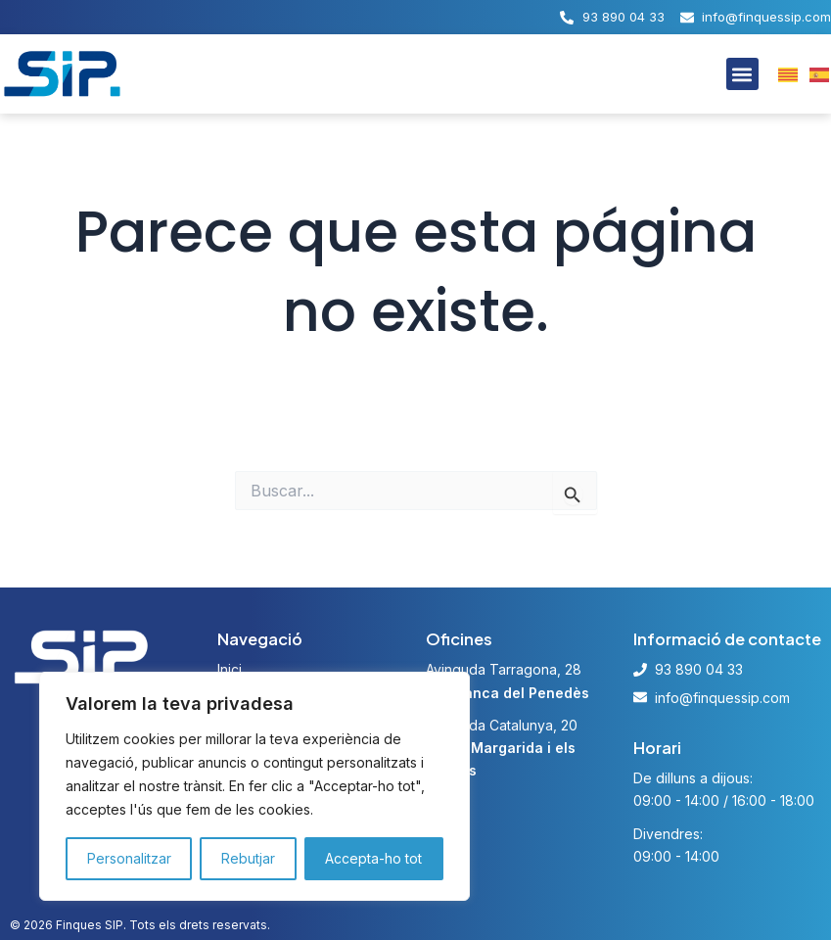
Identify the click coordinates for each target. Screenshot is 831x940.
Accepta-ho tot (376, 859)
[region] (254, 786)
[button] (742, 74)
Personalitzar (129, 859)
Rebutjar (250, 859)
